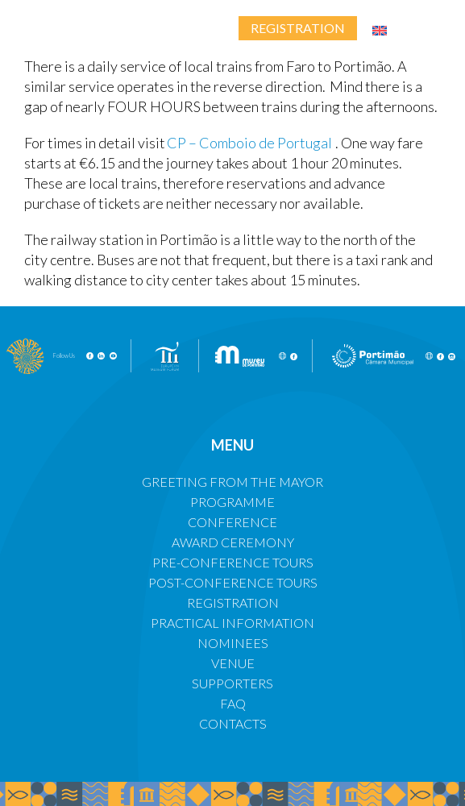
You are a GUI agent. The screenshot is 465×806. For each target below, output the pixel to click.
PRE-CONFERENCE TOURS (232, 562)
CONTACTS (233, 723)
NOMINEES (232, 642)
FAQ (233, 703)
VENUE (233, 663)
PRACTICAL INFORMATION (232, 622)
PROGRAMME (232, 501)
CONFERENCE (232, 522)
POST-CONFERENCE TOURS (233, 582)
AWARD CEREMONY (233, 542)
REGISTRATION (233, 602)
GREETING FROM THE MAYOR (232, 481)
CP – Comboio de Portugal (250, 143)
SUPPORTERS (232, 683)
